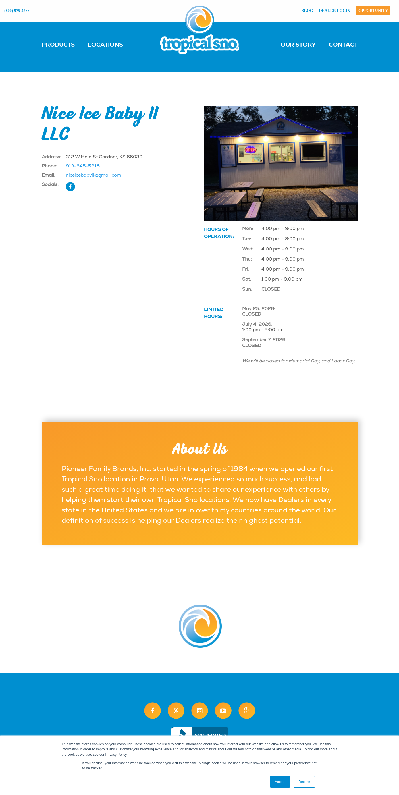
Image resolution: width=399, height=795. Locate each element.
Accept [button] (280, 782)
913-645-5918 (83, 166)
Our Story (298, 44)
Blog (307, 11)
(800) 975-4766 (17, 11)
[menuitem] (64, 44)
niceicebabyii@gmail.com (93, 175)
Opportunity (373, 11)
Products (58, 44)
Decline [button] (304, 782)
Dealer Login (334, 11)
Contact (343, 44)
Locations (105, 44)
